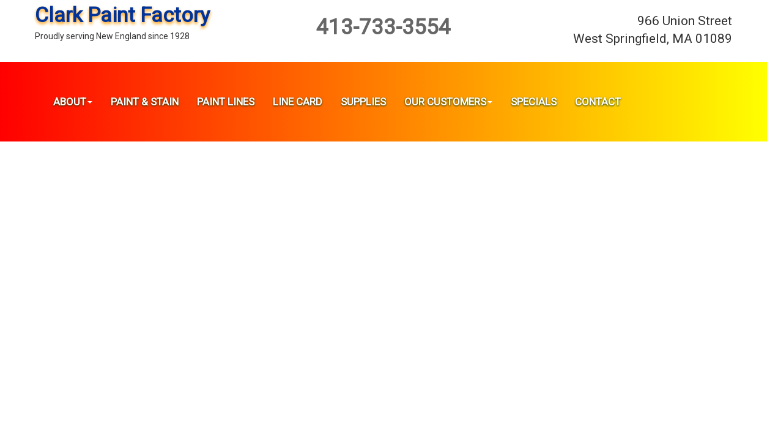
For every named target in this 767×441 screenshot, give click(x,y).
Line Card (297, 102)
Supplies (363, 102)
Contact (598, 102)
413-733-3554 (383, 27)
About (72, 102)
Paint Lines (225, 102)
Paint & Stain (145, 102)
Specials (534, 102)
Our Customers (448, 102)
